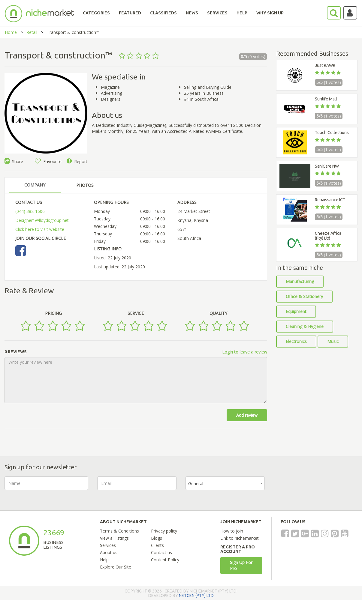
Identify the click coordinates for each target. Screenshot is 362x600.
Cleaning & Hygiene (305, 326)
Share (14, 161)
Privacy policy (164, 531)
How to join (231, 531)
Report (77, 161)
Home (11, 32)
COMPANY (34, 185)
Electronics (296, 341)
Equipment (296, 311)
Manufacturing (300, 281)
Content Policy (165, 560)
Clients (157, 545)
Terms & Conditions (119, 531)
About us (108, 552)
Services (108, 545)
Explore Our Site (115, 567)
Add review (247, 415)
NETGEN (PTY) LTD (196, 595)
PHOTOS (85, 185)
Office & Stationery (304, 296)
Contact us (161, 552)
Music (333, 341)
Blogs (156, 538)
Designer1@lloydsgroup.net (42, 220)
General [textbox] (195, 483)
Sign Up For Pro (241, 565)
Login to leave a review (244, 352)
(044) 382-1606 (30, 211)
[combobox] (225, 483)
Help (104, 560)
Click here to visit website (39, 229)
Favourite (48, 161)
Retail (31, 32)
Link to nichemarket (239, 538)
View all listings (114, 538)
